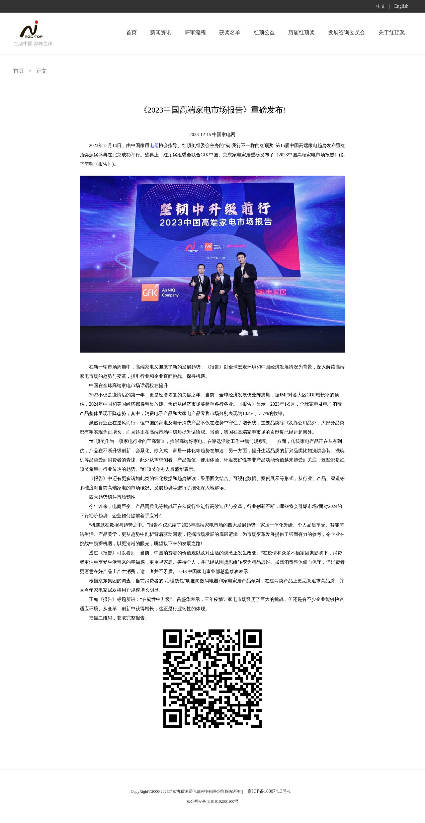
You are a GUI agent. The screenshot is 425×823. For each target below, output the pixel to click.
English (401, 6)
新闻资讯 (160, 32)
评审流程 (195, 32)
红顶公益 (264, 32)
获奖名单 (229, 32)
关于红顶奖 (392, 32)
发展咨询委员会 (346, 32)
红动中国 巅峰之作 (33, 43)
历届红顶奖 (301, 32)
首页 (131, 32)
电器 (154, 145)
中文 (380, 6)
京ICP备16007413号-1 (269, 791)
